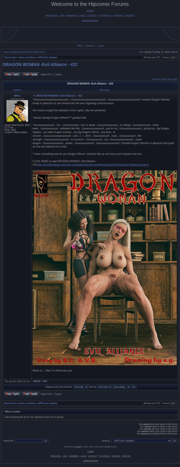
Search (90, 45)
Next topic (172, 79)
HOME (90, 11)
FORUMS (117, 16)
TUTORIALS (105, 16)
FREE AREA (51, 16)
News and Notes (27, 57)
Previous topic (159, 79)
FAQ (79, 45)
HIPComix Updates (47, 57)
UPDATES (130, 16)
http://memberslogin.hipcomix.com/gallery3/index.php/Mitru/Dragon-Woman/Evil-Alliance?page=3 (93, 164)
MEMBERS (71, 16)
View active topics (36, 52)
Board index (10, 57)
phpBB (78, 447)
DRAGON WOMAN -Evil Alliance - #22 (40, 64)
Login (101, 45)
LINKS (82, 16)
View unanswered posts (14, 52)
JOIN (61, 16)
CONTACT (92, 16)
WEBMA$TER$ (90, 21)
